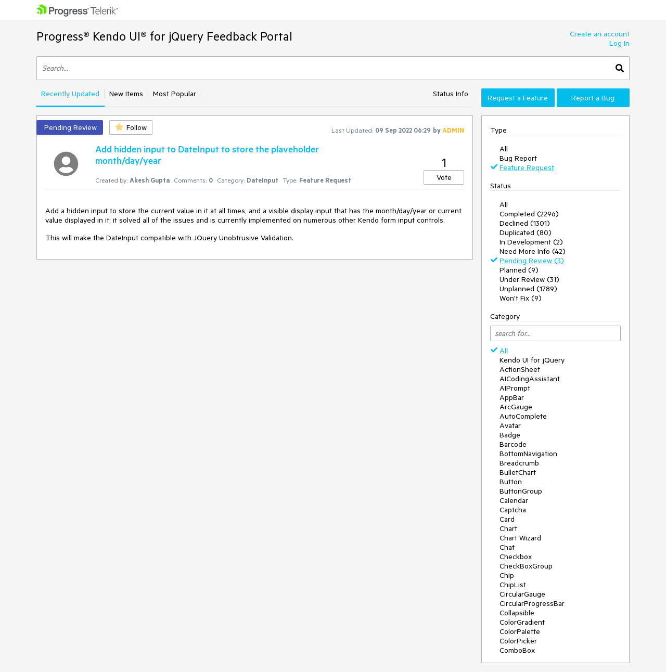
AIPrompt (514, 388)
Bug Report (518, 158)
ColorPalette (519, 631)
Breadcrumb (519, 463)
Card (507, 519)
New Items (126, 93)
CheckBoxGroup (526, 566)
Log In (619, 43)
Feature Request (526, 167)
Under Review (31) (529, 279)
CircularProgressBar (532, 603)
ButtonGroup (520, 491)
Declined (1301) (524, 223)
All (503, 148)
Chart (508, 528)
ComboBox (517, 650)
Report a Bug (592, 97)
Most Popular (174, 93)
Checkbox (515, 556)
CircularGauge (522, 594)
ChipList (512, 584)
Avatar (510, 425)
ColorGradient (522, 622)
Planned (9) (519, 270)
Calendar (513, 500)
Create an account (600, 33)
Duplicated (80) (525, 232)
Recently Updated (70, 93)
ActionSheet (519, 369)
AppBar (511, 397)
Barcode (513, 444)
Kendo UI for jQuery (532, 360)
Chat (507, 547)
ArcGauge (515, 406)
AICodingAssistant (529, 378)
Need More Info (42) (532, 251)
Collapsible (516, 612)
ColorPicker (518, 640)
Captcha (512, 509)
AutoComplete (523, 416)
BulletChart (517, 472)
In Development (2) (531, 242)
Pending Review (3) (531, 260)
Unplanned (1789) (528, 288)
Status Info (450, 93)
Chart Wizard (520, 537)
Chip (506, 575)
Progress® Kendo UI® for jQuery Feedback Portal (164, 36)
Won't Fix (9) (520, 298)
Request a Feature (518, 97)
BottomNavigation (528, 453)
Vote (444, 177)
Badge (509, 435)
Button (510, 481)
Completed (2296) (529, 213)
